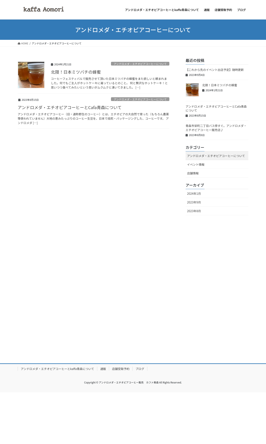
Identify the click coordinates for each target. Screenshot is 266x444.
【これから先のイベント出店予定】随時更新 (215, 70)
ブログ (139, 369)
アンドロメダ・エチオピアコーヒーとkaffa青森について (57, 369)
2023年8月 (194, 211)
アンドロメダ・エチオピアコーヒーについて (140, 64)
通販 (103, 369)
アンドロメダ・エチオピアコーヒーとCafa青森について (70, 107)
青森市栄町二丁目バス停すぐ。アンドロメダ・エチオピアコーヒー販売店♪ (216, 128)
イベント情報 (195, 164)
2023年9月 (194, 202)
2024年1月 (194, 193)
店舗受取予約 (120, 369)
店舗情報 (193, 173)
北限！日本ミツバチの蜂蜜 (76, 72)
